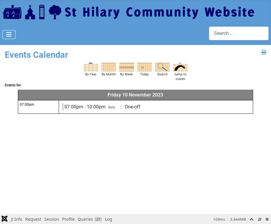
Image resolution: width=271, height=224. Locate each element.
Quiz (111, 107)
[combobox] (239, 33)
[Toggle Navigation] (9, 34)
